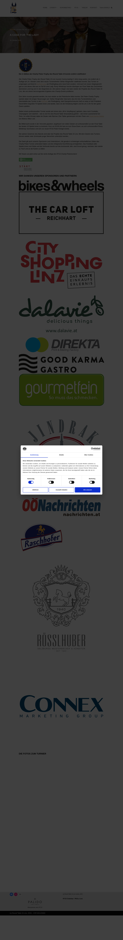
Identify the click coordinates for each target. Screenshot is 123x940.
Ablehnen (35, 490)
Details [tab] (61, 455)
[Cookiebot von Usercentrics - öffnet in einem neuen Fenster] (92, 449)
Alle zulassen (87, 490)
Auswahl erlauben (61, 490)
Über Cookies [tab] (88, 455)
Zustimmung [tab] (34, 455)
